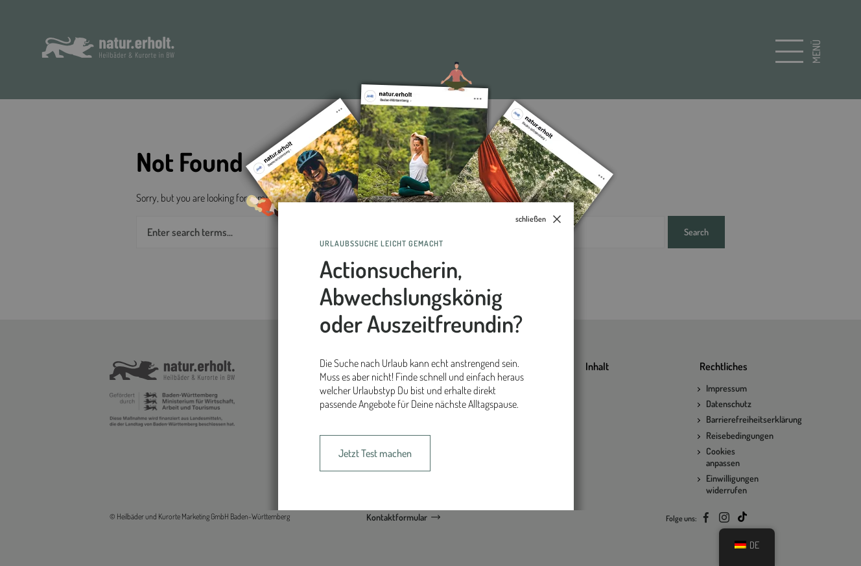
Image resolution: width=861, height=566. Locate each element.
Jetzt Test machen (375, 453)
